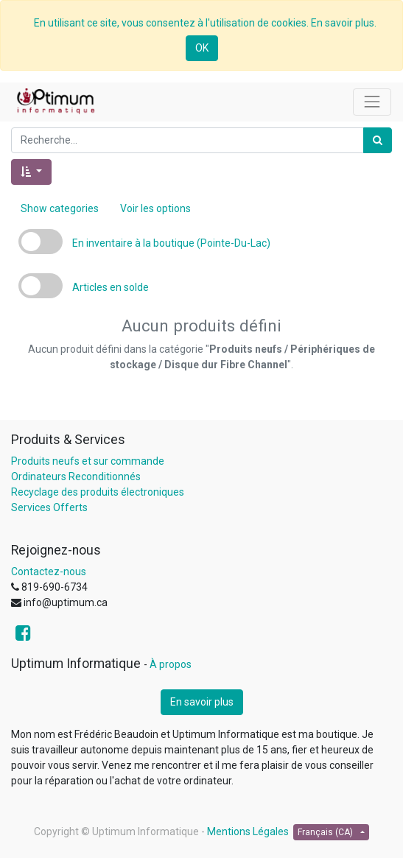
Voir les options (155, 208)
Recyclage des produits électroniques (97, 492)
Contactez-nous (48, 571)
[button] (31, 172)
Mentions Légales (248, 831)
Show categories (60, 208)
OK (201, 48)
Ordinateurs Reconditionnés (76, 476)
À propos (171, 664)
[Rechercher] (377, 140)
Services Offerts (49, 507)
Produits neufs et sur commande (87, 461)
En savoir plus (202, 702)
